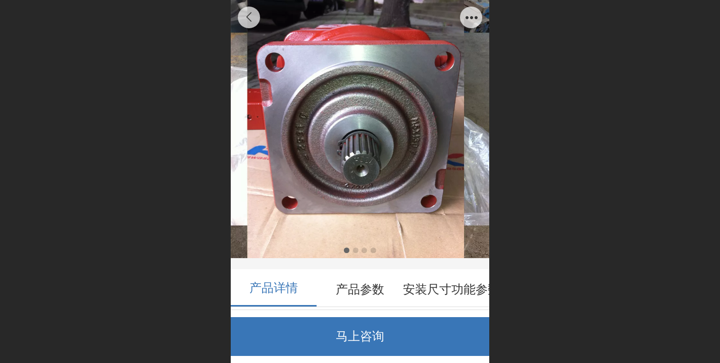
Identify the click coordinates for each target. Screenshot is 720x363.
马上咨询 (360, 336)
